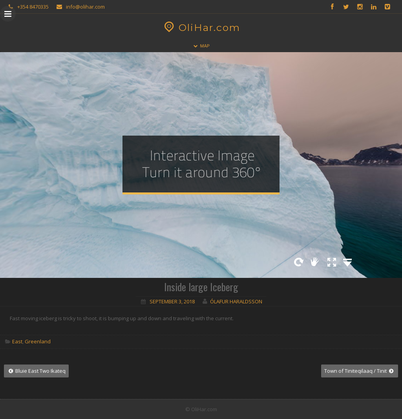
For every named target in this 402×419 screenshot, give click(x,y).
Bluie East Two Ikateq (36, 370)
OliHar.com (201, 27)
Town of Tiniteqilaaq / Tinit (359, 370)
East (17, 341)
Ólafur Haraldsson (236, 301)
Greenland (38, 341)
